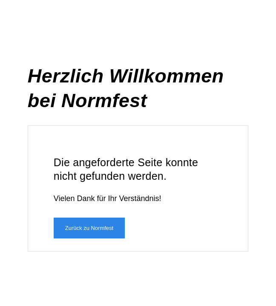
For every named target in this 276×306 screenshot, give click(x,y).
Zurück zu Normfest (89, 228)
